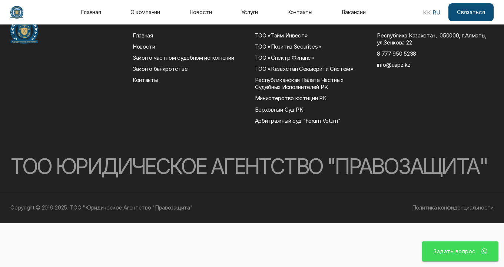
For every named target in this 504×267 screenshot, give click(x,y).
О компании (145, 12)
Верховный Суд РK (279, 109)
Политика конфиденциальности (453, 207)
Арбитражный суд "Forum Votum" (298, 121)
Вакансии (354, 12)
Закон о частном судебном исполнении (183, 58)
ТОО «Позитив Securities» (288, 46)
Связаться (471, 12)
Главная (91, 12)
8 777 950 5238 (396, 53)
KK (427, 12)
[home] (16, 12)
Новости (200, 12)
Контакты (299, 12)
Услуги (249, 12)
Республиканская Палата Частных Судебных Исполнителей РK (300, 83)
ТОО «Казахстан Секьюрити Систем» (304, 69)
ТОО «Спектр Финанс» (284, 58)
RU (436, 12)
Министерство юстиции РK (291, 98)
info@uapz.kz (393, 65)
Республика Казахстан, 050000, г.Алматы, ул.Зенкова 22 (432, 39)
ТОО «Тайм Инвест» (281, 35)
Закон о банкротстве (160, 69)
